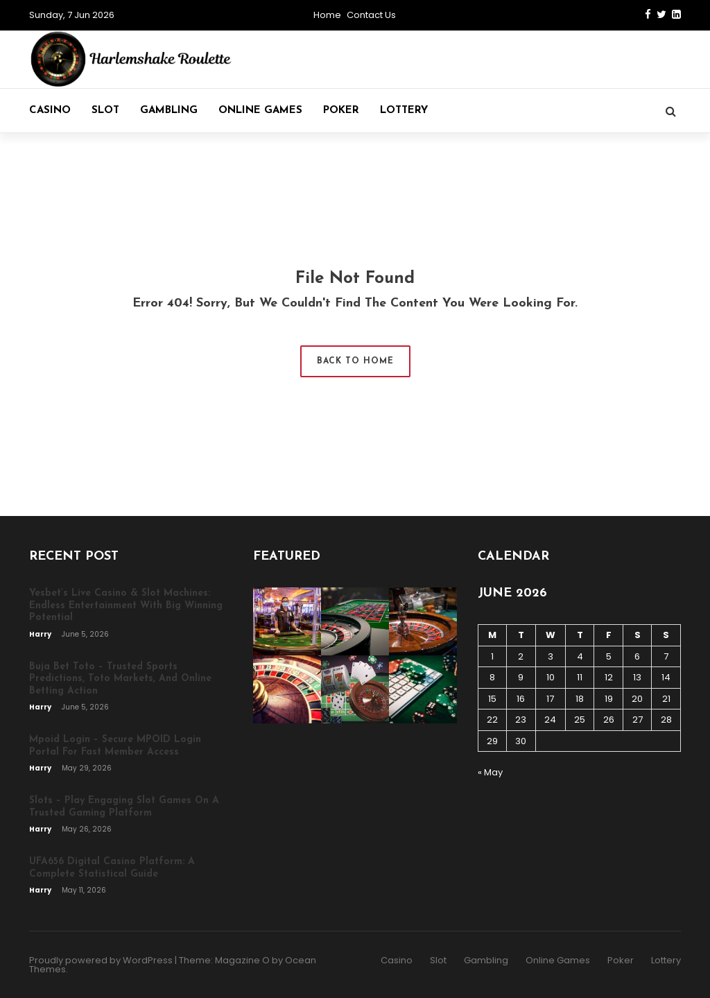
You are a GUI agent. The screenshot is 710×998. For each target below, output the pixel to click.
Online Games (260, 110)
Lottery (404, 110)
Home (327, 14)
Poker (341, 110)
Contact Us (371, 14)
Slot (105, 110)
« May (490, 772)
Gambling (169, 110)
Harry (41, 634)
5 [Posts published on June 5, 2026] (609, 656)
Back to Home (355, 361)
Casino (50, 110)
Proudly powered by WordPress (101, 960)
